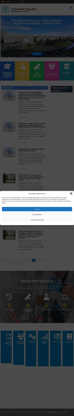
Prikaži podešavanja (37, 220)
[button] (71, 193)
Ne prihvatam (37, 214)
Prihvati (37, 209)
